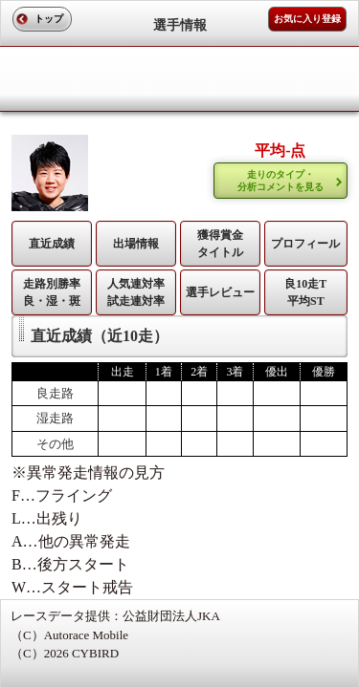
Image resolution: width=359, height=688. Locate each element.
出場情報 (136, 243)
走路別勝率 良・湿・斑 (51, 292)
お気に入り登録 (307, 18)
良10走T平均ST (305, 292)
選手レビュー (220, 292)
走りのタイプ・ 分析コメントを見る (280, 180)
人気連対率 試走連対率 (136, 292)
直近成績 (52, 243)
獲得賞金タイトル (220, 243)
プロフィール (305, 243)
